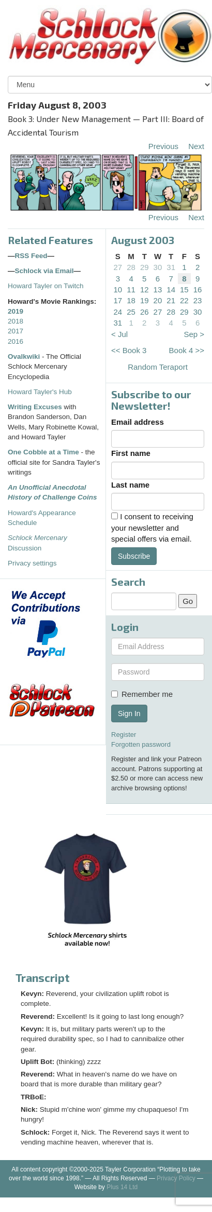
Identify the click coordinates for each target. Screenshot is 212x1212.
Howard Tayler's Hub (40, 392)
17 (118, 300)
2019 (15, 311)
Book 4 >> (186, 350)
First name (130, 453)
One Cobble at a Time (43, 452)
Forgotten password (141, 744)
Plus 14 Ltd (122, 1187)
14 (170, 289)
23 (197, 300)
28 (131, 267)
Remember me (142, 694)
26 (144, 311)
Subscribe (134, 556)
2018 (15, 321)
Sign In (129, 713)
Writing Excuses (35, 407)
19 (144, 300)
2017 (15, 331)
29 (144, 267)
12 (144, 289)
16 (197, 289)
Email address (137, 422)
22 (184, 300)
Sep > (194, 334)
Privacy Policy (176, 1178)
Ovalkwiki (25, 356)
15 (184, 289)
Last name (130, 484)
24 (118, 311)
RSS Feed (31, 256)
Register (123, 734)
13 (158, 289)
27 (118, 267)
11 (131, 289)
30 (158, 267)
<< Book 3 (128, 350)
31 (170, 267)
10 (118, 289)
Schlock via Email (44, 271)
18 (131, 300)
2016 (15, 341)
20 (158, 300)
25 (131, 311)
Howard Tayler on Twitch (46, 286)
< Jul (119, 334)
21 (170, 300)
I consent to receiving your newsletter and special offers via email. (152, 527)
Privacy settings (32, 563)
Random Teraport (158, 366)
